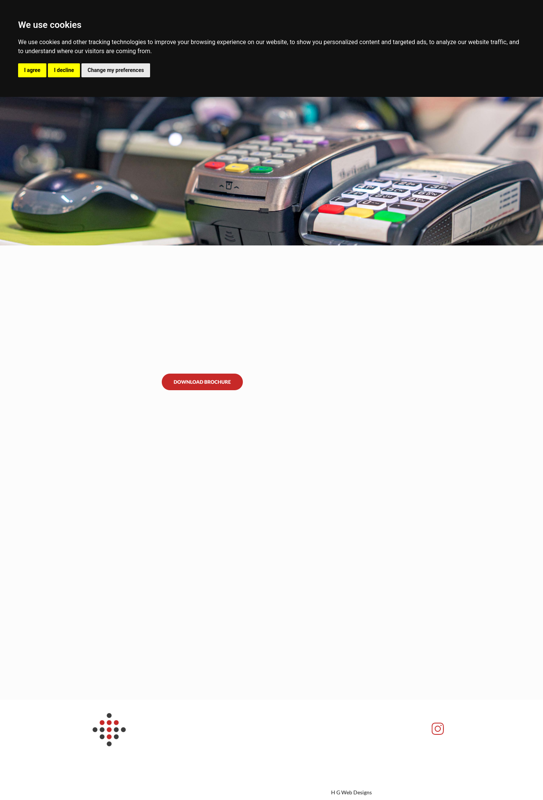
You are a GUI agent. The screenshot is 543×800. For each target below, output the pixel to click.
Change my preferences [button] (115, 70)
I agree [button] (32, 70)
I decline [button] (64, 70)
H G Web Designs (351, 792)
